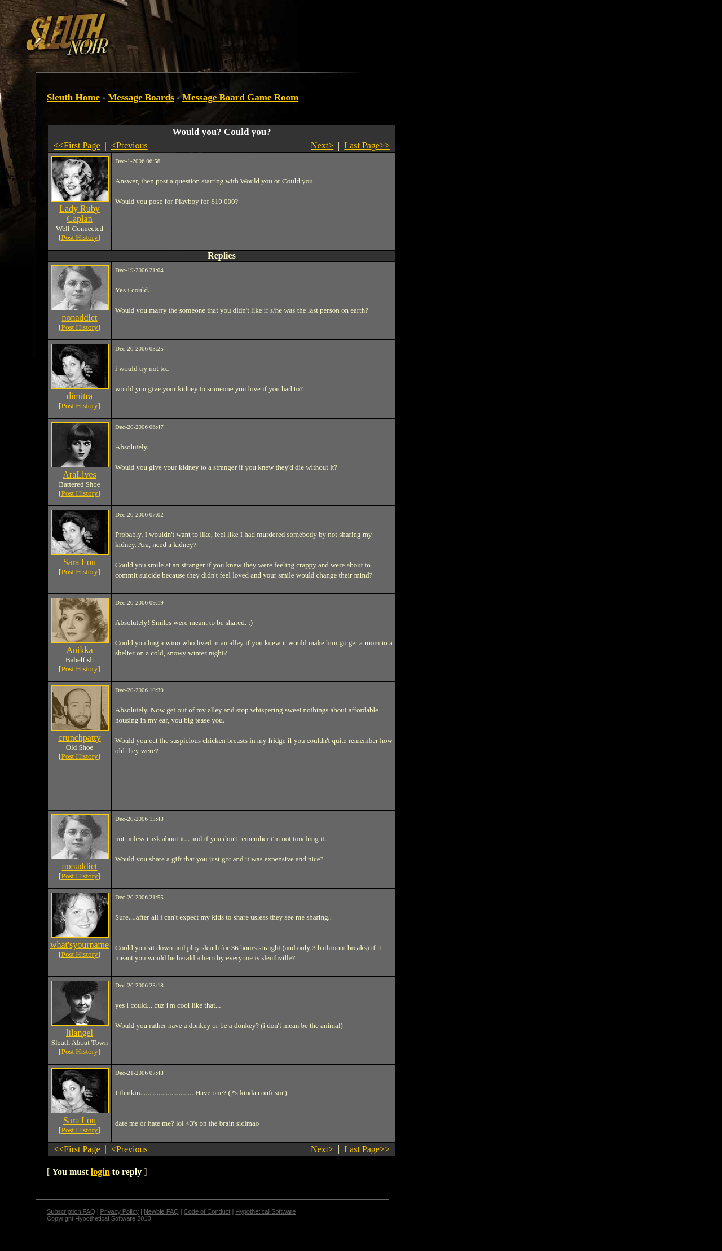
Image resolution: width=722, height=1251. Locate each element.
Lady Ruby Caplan (79, 214)
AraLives (79, 474)
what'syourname (79, 945)
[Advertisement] (196, 30)
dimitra (80, 396)
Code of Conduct (207, 1211)
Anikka (79, 650)
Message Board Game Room (240, 97)
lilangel (79, 1033)
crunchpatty (79, 737)
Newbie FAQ (161, 1211)
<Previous (129, 145)
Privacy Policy (119, 1211)
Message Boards (141, 97)
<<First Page (77, 145)
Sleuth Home (73, 97)
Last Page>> (367, 145)
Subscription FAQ (71, 1211)
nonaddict (79, 317)
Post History (79, 237)
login (100, 1171)
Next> (322, 145)
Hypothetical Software (265, 1211)
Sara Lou (79, 562)
